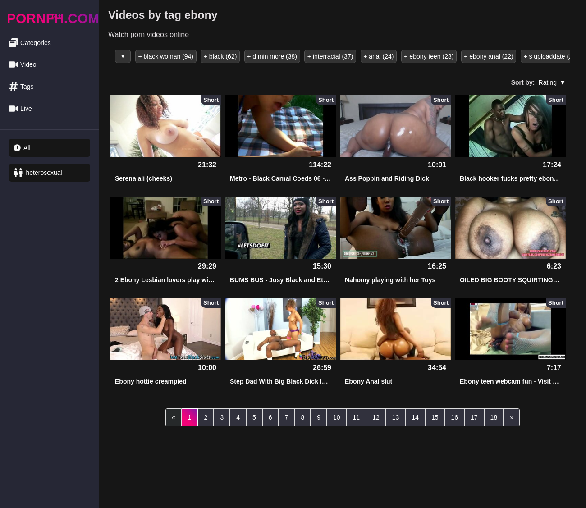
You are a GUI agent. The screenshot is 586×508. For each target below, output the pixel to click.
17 (474, 416)
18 (494, 416)
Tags (21, 87)
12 (376, 416)
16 (454, 416)
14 (415, 416)
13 (395, 416)
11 (356, 416)
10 (336, 416)
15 (435, 416)
